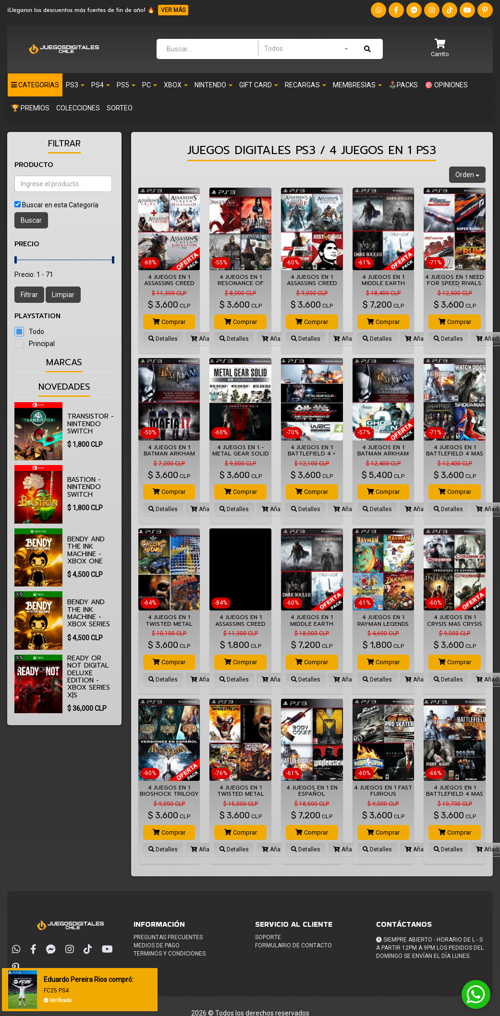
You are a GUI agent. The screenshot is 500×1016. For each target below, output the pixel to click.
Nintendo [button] (213, 85)
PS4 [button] (100, 85)
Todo (36, 331)
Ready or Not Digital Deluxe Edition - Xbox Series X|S (88, 676)
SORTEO (120, 108)
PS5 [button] (126, 85)
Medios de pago (157, 945)
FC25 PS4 (58, 990)
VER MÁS (173, 10)
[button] (440, 49)
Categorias (35, 85)
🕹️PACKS (403, 85)
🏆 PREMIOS (30, 108)
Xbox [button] (176, 85)
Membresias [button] (357, 85)
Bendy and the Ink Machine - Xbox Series (88, 613)
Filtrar (29, 295)
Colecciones (78, 108)
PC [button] (149, 85)
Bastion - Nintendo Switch (84, 487)
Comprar (169, 321)
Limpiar (63, 295)
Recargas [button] (305, 85)
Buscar (31, 220)
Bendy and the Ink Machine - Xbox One (86, 550)
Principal (42, 343)
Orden (467, 175)
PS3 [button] (75, 85)
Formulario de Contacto (293, 945)
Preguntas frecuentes (168, 937)
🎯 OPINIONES (446, 85)
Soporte (268, 937)
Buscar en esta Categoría (60, 205)
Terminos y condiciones (170, 953)
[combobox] (306, 48)
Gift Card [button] (258, 85)
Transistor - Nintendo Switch (90, 423)
